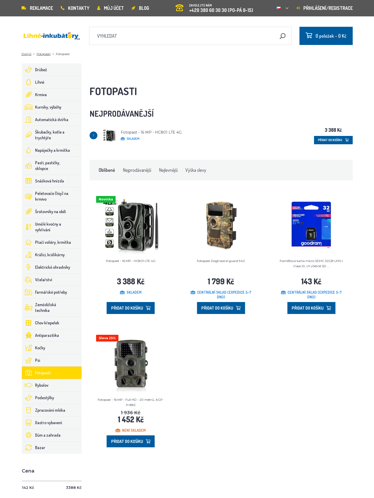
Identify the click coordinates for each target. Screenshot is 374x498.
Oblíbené (107, 170)
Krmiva (34, 94)
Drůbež (34, 70)
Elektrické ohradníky (46, 267)
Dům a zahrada (41, 435)
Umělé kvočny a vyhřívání (41, 226)
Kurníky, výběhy (41, 107)
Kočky (33, 348)
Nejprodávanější (137, 170)
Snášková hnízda (43, 181)
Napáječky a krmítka (46, 150)
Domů (26, 54)
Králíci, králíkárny (43, 255)
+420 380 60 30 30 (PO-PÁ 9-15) (214, 6)
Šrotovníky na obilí (44, 211)
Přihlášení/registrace (324, 8)
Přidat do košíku (333, 140)
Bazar (33, 447)
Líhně (33, 82)
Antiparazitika (40, 335)
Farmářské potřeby (44, 292)
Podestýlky (38, 398)
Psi (31, 360)
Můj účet (110, 8)
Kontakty (75, 8)
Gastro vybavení (42, 422)
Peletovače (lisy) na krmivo (45, 196)
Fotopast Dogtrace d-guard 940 (221, 261)
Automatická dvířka (45, 119)
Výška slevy (195, 170)
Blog (140, 8)
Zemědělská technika (39, 307)
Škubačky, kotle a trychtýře (43, 134)
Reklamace (37, 8)
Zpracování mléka (43, 410)
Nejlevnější (168, 170)
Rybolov (35, 385)
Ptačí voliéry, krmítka (46, 242)
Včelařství (37, 280)
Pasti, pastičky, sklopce (41, 165)
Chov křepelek (40, 323)
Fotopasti (44, 54)
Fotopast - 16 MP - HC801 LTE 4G (151, 132)
